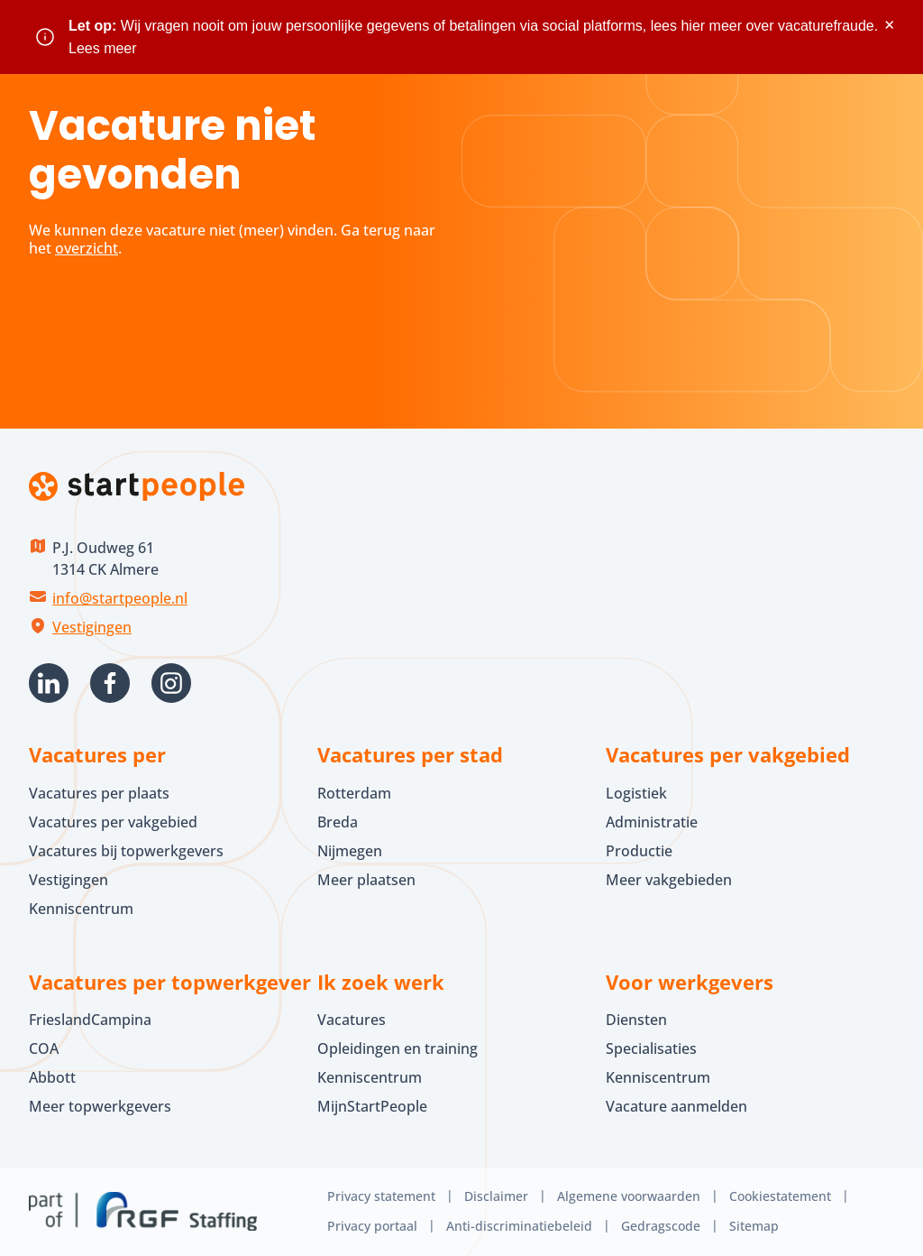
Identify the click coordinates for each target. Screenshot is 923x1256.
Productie (639, 851)
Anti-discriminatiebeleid (519, 1225)
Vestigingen (92, 627)
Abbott (54, 1077)
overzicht (86, 248)
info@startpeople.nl (119, 598)
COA (44, 1048)
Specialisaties (651, 1048)
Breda (337, 822)
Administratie (652, 822)
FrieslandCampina (90, 1020)
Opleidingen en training (397, 1048)
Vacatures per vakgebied (113, 822)
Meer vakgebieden (669, 880)
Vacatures (351, 1020)
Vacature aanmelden (676, 1106)
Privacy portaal (372, 1225)
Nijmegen (349, 851)
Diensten (636, 1020)
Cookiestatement (780, 1196)
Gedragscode (660, 1225)
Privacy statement (381, 1196)
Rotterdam (354, 793)
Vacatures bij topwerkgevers (126, 851)
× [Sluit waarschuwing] (889, 25)
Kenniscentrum (81, 909)
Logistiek (636, 793)
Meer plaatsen (366, 880)
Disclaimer (496, 1196)
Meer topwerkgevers (100, 1106)
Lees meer (103, 48)
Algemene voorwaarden (628, 1196)
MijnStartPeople (372, 1106)
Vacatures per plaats (99, 793)
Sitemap (754, 1225)
